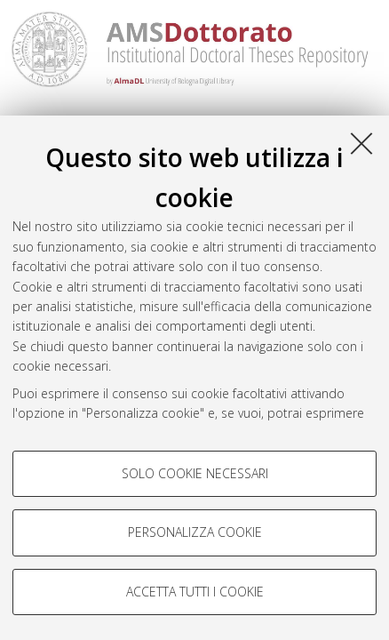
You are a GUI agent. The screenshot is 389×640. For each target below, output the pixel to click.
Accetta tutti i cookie (195, 591)
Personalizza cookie (195, 532)
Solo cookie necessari (195, 473)
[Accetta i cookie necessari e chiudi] (361, 143)
